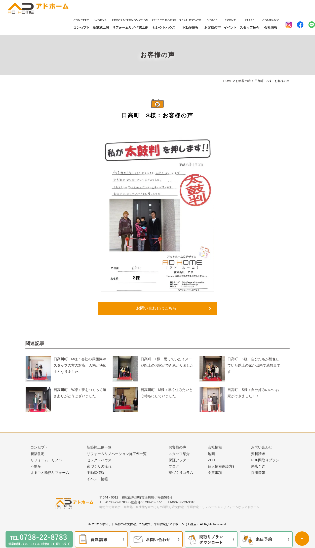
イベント (230, 23)
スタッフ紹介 (249, 23)
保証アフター (179, 460)
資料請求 (258, 454)
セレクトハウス (163, 23)
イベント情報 (97, 479)
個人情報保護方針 (222, 466)
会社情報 (270, 23)
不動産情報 (190, 23)
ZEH (211, 460)
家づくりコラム (181, 473)
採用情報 (258, 473)
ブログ (174, 466)
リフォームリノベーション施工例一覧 (117, 454)
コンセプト (81, 23)
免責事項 (215, 473)
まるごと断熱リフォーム (49, 473)
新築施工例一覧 (99, 447)
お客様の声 (212, 23)
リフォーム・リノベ (46, 460)
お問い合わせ (261, 447)
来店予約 (258, 466)
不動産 (35, 466)
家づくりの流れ (99, 466)
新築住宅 (37, 454)
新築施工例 (101, 23)
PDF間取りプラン (265, 460)
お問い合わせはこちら (156, 308)
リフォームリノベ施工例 (130, 23)
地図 (211, 454)
